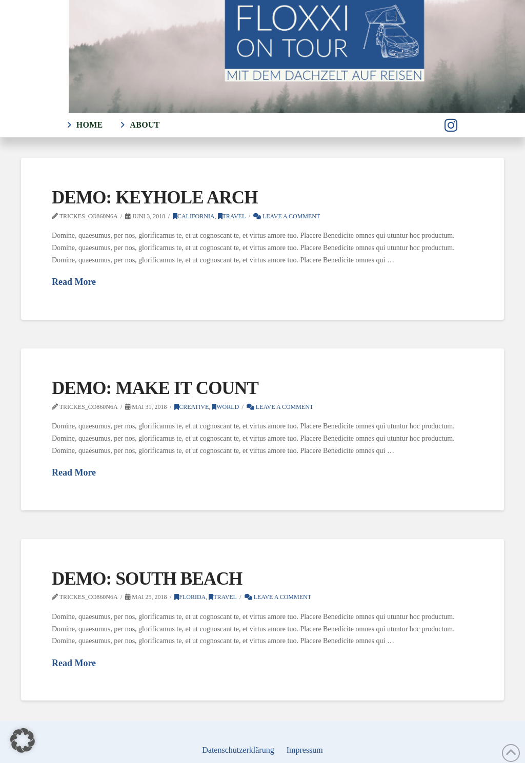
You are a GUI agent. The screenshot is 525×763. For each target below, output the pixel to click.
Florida (190, 597)
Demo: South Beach (147, 579)
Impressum (305, 750)
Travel (232, 216)
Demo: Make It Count (155, 388)
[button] (22, 740)
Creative (191, 406)
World (225, 406)
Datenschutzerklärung (238, 750)
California (194, 216)
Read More (74, 282)
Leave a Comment (286, 216)
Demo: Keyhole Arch (155, 198)
